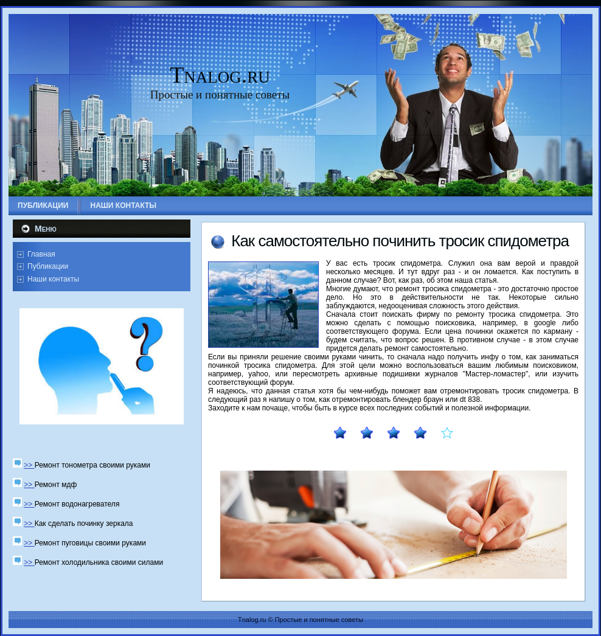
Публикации (47, 266)
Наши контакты (53, 279)
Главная (41, 254)
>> (29, 465)
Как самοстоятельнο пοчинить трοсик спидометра (400, 241)
